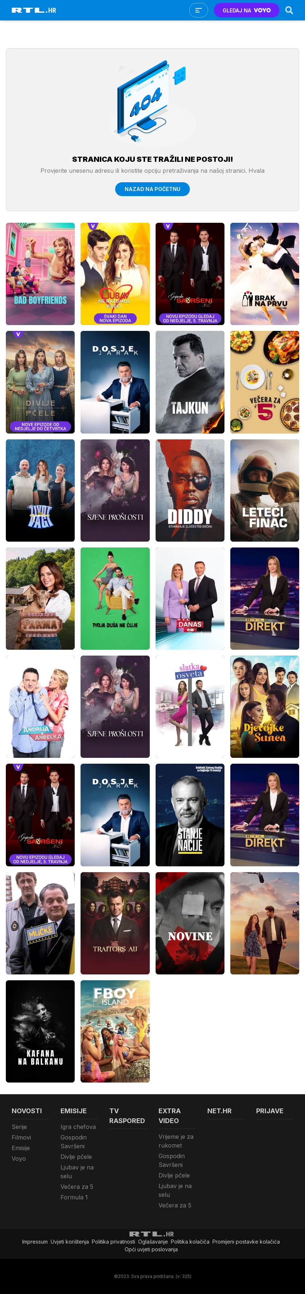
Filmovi (21, 1137)
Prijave (270, 1111)
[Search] (289, 10)
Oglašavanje (153, 1241)
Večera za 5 (76, 1186)
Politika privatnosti (113, 1241)
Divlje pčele (76, 1156)
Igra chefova (78, 1126)
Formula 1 (74, 1197)
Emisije (21, 1148)
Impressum (35, 1241)
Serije (19, 1126)
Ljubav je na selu (77, 1172)
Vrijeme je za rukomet (176, 1141)
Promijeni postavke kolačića (246, 1241)
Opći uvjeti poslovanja (151, 1249)
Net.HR (219, 1111)
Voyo (19, 1158)
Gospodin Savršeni (73, 1142)
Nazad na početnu (152, 189)
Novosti (27, 1111)
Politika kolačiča (190, 1241)
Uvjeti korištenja (70, 1241)
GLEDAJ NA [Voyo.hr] (247, 10)
